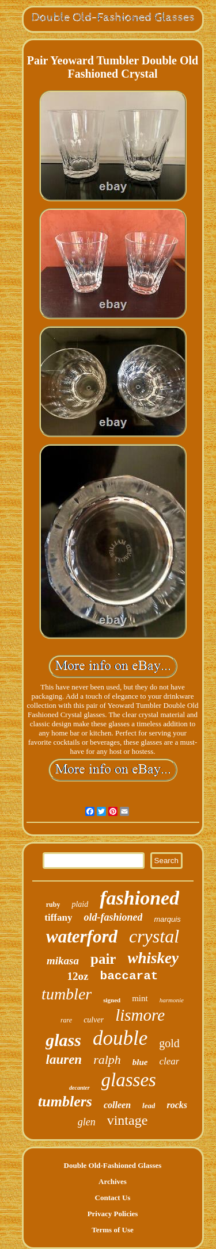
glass (63, 1039)
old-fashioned (113, 917)
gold (169, 1043)
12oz (78, 976)
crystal (154, 936)
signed (111, 1000)
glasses (128, 1080)
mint (140, 998)
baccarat (129, 976)
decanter (79, 1088)
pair (103, 959)
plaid (79, 904)
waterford (82, 936)
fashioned (139, 898)
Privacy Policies (113, 1213)
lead (148, 1105)
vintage (127, 1120)
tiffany (58, 917)
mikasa (63, 961)
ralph (107, 1059)
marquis (167, 919)
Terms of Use (112, 1229)
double (120, 1038)
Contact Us (113, 1197)
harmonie (172, 1000)
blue (140, 1062)
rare (66, 1020)
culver (94, 1020)
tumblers (65, 1101)
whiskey (153, 958)
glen (87, 1122)
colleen (117, 1105)
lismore (140, 1015)
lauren (64, 1059)
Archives (112, 1181)
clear (170, 1061)
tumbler (66, 994)
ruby (53, 905)
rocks (176, 1105)
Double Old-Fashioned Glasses (113, 1165)
